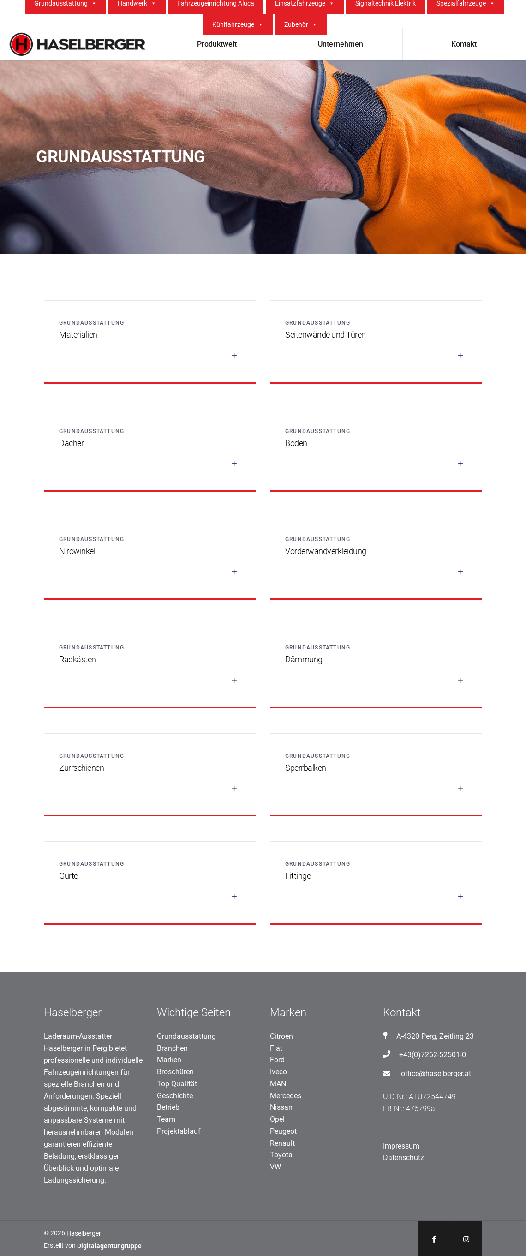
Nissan (281, 1107)
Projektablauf (179, 1131)
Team (166, 1119)
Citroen (281, 1036)
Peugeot (283, 1131)
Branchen (172, 1048)
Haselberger (83, 1233)
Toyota (281, 1154)
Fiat (276, 1048)
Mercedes (285, 1095)
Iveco (278, 1071)
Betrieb (168, 1107)
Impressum (401, 1146)
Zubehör (300, 24)
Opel (277, 1119)
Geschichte (175, 1095)
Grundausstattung (186, 1036)
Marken (169, 1059)
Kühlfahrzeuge (237, 24)
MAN (278, 1083)
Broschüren (175, 1071)
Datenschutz (403, 1157)
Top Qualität (177, 1083)
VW (275, 1166)
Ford (277, 1059)
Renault (282, 1143)
